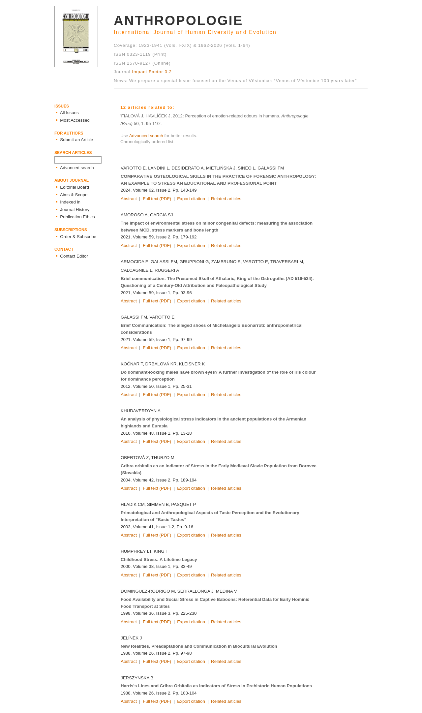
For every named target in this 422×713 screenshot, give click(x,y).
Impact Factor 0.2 (152, 71)
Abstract (129, 198)
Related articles (226, 198)
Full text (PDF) (157, 198)
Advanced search (146, 135)
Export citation (191, 198)
